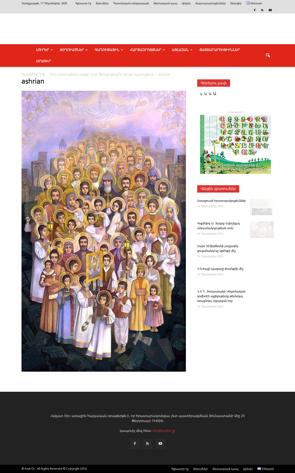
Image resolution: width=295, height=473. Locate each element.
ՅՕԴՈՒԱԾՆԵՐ (74, 50)
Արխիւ (186, 3)
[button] (268, 55)
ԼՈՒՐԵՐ (44, 50)
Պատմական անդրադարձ (131, 3)
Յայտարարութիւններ (210, 3)
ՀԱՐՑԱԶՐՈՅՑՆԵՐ (147, 50)
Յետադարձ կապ (165, 3)
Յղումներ (102, 3)
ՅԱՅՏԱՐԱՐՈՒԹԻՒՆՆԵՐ (219, 50)
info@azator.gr (164, 430)
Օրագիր (236, 3)
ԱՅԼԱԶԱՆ (182, 50)
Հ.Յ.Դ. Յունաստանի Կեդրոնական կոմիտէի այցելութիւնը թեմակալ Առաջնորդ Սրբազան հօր (221, 296)
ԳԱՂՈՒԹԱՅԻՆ (109, 50)
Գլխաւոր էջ (83, 3)
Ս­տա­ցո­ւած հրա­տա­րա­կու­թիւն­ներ (221, 200)
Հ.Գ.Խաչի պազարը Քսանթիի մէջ (220, 269)
